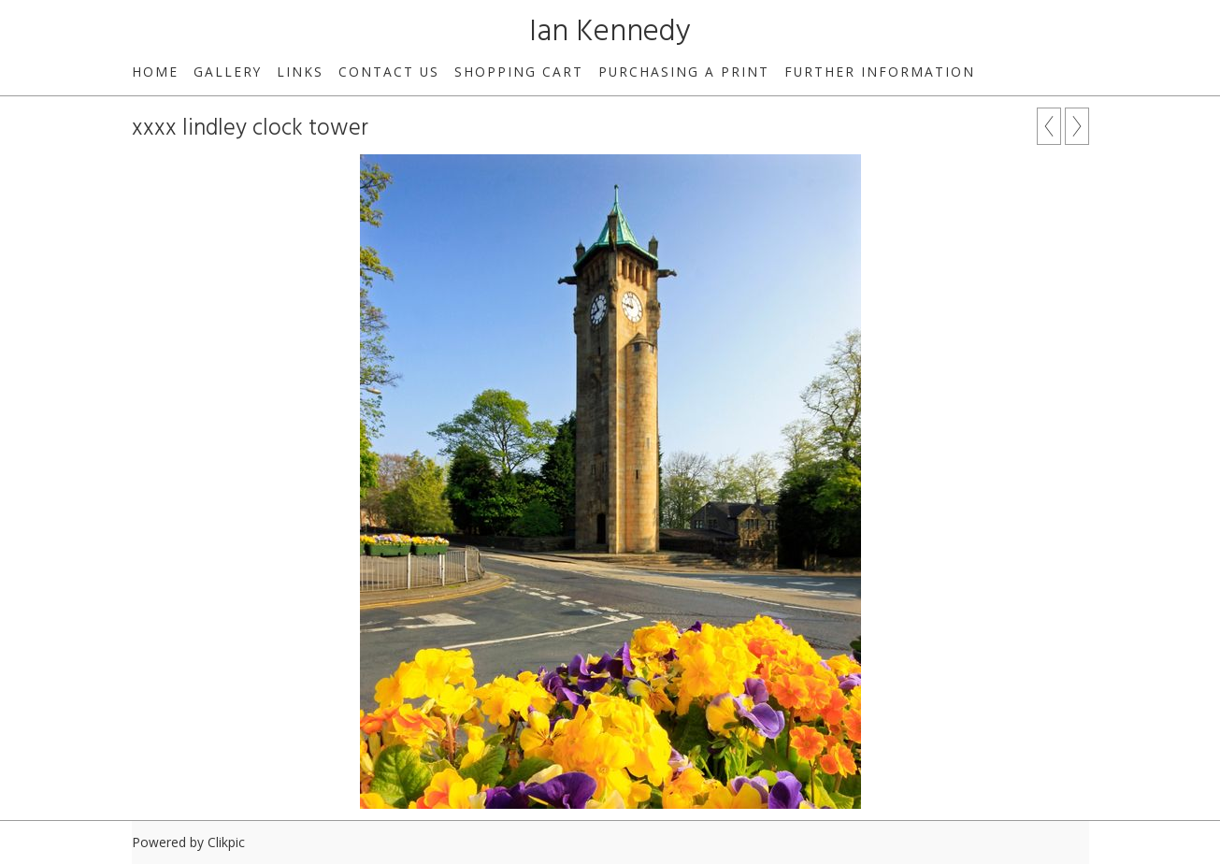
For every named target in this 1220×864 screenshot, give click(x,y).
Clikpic (226, 842)
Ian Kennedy (610, 32)
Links (300, 71)
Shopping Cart (518, 71)
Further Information (879, 71)
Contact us (388, 71)
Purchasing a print (683, 71)
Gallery (228, 71)
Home (155, 71)
